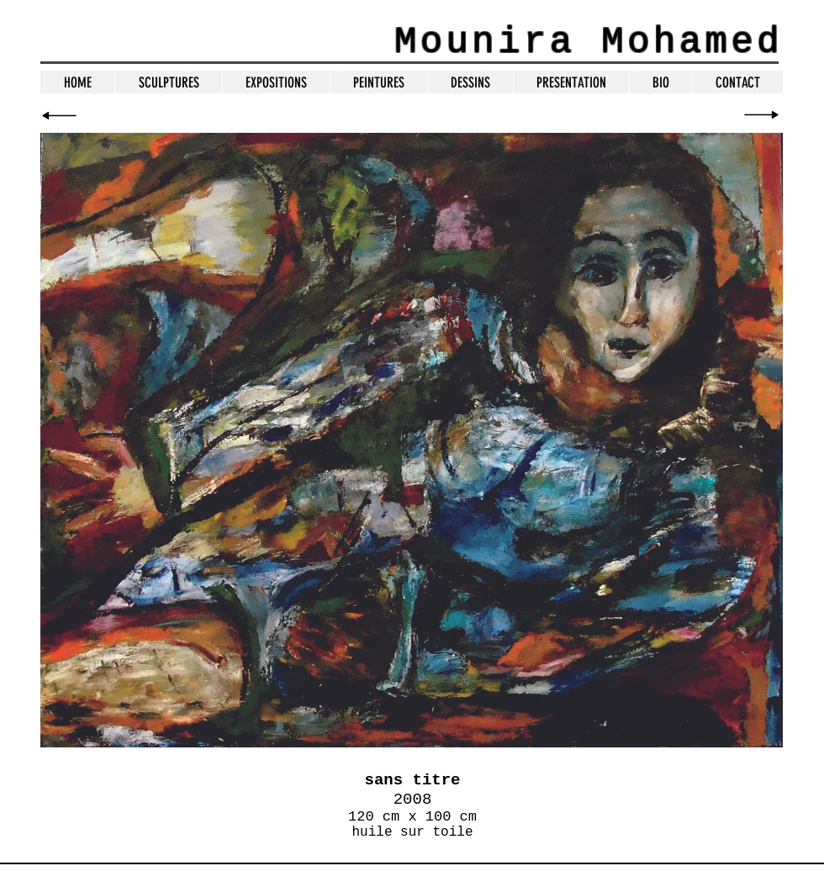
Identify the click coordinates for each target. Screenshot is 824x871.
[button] (378, 82)
